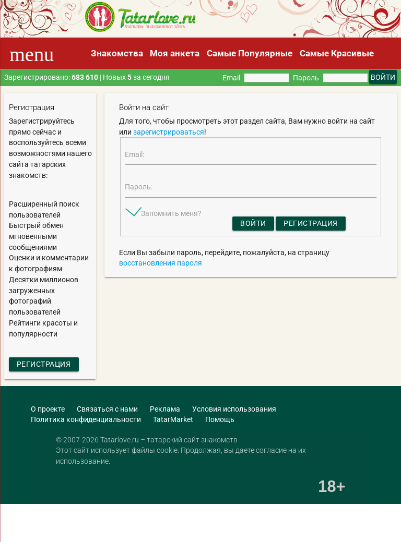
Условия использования (234, 409)
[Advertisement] (122, 523)
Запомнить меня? (171, 213)
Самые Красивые (337, 53)
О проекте (48, 409)
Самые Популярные (249, 53)
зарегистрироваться (168, 132)
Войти (253, 223)
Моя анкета (174, 53)
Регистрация (44, 364)
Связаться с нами (107, 409)
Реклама (165, 409)
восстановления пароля (160, 263)
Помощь (219, 419)
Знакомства (117, 53)
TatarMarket (173, 419)
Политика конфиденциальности (86, 419)
